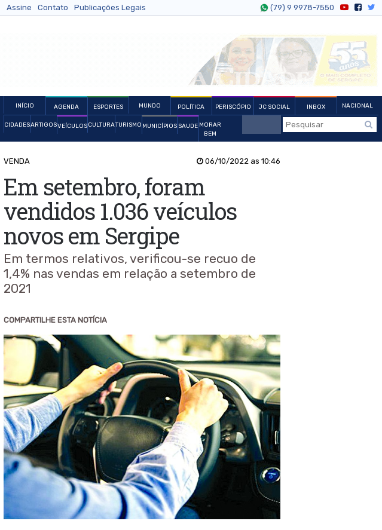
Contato (53, 7)
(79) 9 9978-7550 (300, 8)
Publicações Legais (110, 7)
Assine (19, 7)
